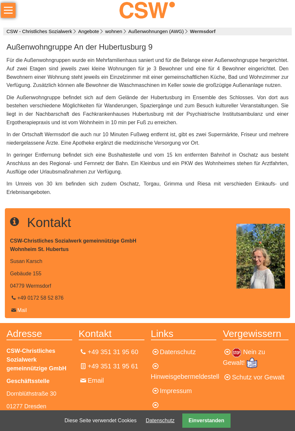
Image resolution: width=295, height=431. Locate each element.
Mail (22, 310)
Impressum (176, 390)
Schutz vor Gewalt (258, 377)
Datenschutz (160, 420)
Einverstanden (206, 420)
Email (96, 380)
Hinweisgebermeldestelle (187, 376)
